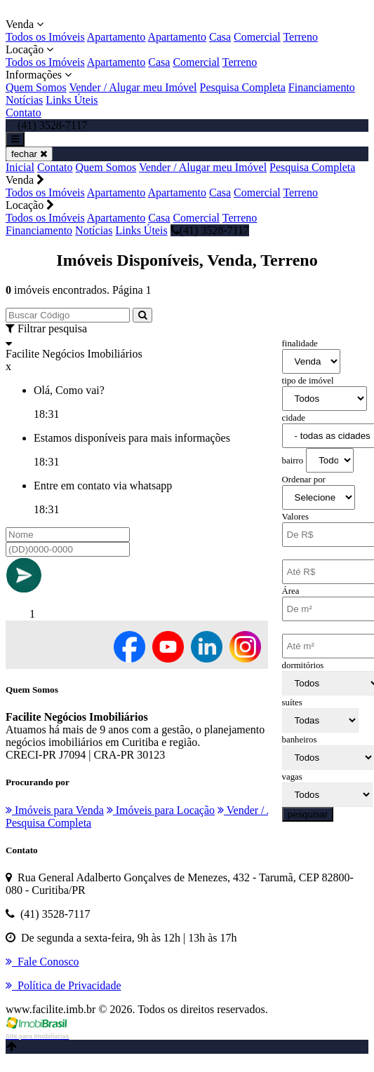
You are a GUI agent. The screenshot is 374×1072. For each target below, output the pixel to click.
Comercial (257, 37)
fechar (29, 154)
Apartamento (116, 37)
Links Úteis (72, 100)
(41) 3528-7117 (210, 230)
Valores (295, 517)
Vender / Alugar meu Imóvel (132, 87)
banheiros (299, 740)
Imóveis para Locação (161, 810)
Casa (220, 37)
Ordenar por (304, 479)
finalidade (300, 343)
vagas (292, 777)
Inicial (20, 167)
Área (291, 591)
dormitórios (303, 665)
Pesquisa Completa (243, 87)
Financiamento (321, 87)
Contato (23, 112)
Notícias (24, 100)
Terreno (300, 37)
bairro (293, 461)
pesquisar (308, 814)
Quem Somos (36, 87)
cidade (293, 418)
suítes (292, 702)
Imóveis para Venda (55, 810)
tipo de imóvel (308, 381)
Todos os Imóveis (45, 37)
